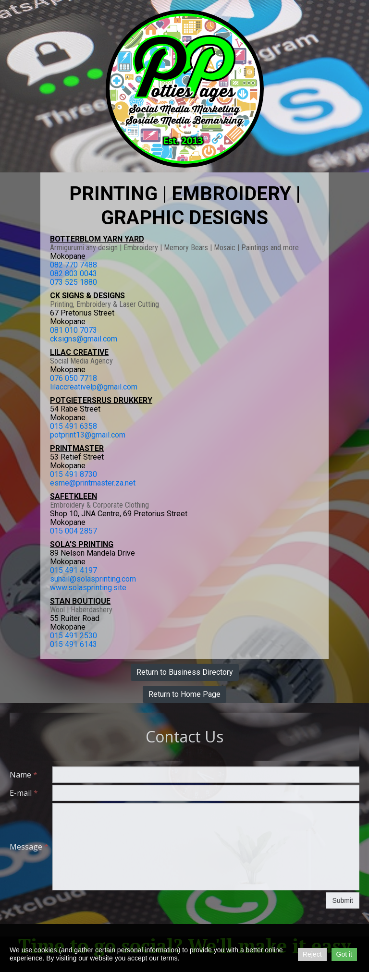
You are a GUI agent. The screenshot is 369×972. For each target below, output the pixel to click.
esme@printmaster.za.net (92, 482)
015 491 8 (67, 474)
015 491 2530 (73, 635)
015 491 (65, 570)
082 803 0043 (73, 273)
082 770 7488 (73, 264)
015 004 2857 (73, 530)
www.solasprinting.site (88, 587)
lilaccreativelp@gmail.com (93, 386)
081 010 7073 (73, 330)
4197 (88, 570)
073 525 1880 (73, 282)
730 (90, 474)
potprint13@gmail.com (87, 434)
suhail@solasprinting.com (93, 578)
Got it (344, 954)
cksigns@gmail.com (83, 338)
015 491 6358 (73, 426)
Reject (312, 954)
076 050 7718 (73, 378)
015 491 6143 (73, 644)
